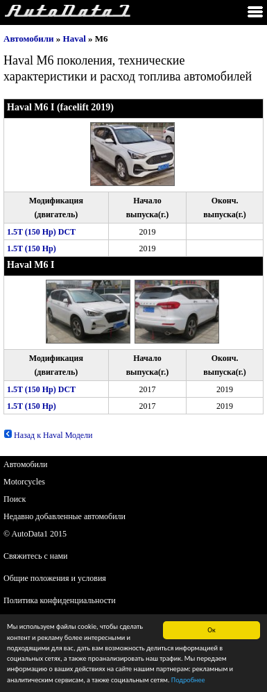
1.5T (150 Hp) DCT (41, 232)
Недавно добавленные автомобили (64, 516)
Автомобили (28, 38)
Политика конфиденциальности (59, 600)
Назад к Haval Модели (48, 435)
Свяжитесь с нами (35, 556)
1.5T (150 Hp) (31, 248)
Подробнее (188, 681)
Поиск (14, 499)
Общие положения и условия (54, 578)
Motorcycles (24, 482)
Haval (74, 38)
